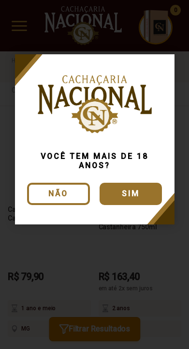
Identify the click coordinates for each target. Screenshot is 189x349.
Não (58, 193)
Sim (131, 193)
